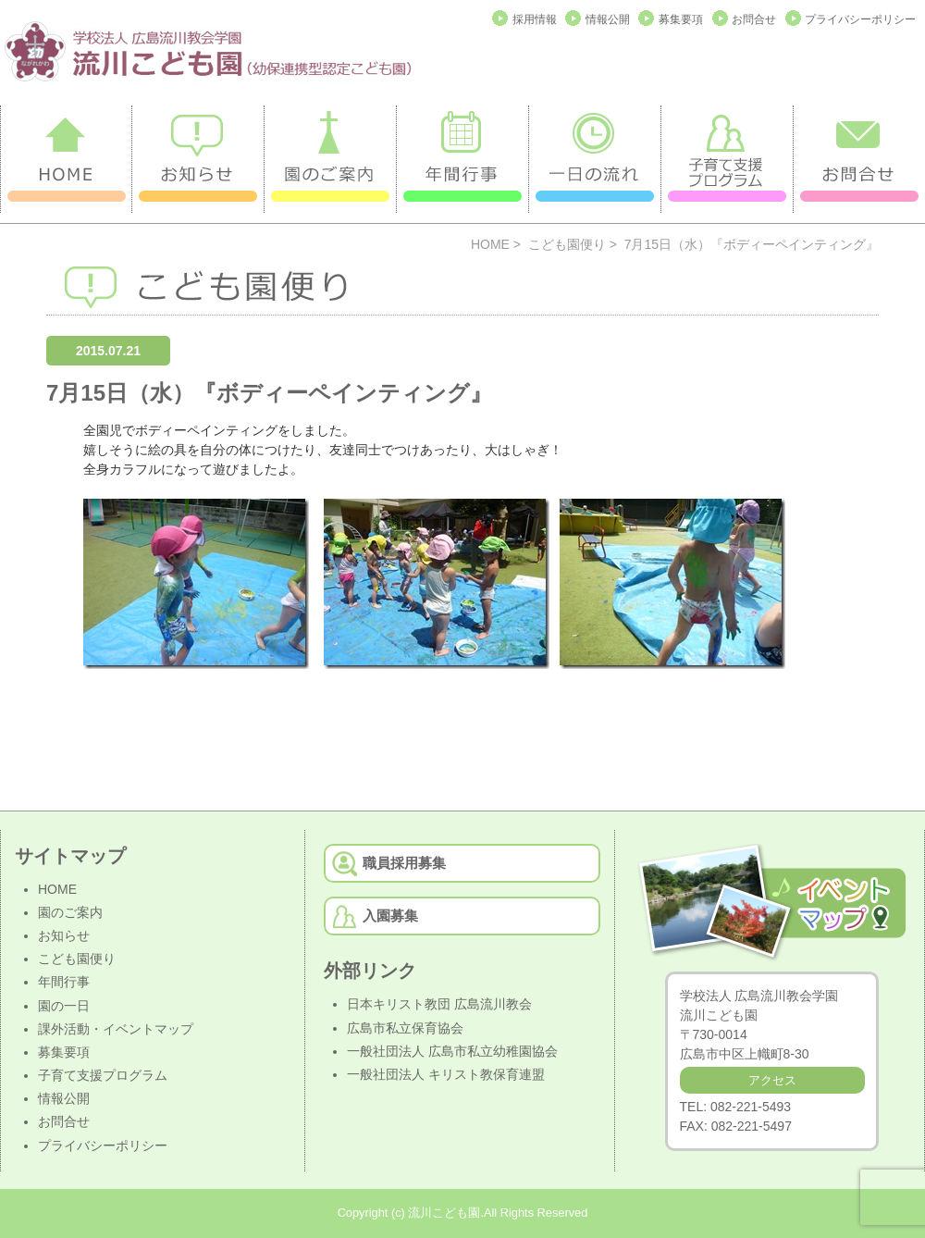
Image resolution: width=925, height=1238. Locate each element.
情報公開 (608, 19)
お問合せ (754, 19)
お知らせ (64, 935)
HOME (490, 244)
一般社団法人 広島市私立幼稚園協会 (452, 1051)
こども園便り (567, 244)
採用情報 (534, 19)
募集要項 (681, 19)
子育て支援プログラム (102, 1075)
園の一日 (64, 1005)
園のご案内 (70, 912)
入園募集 (390, 915)
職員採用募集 (404, 863)
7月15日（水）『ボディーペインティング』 (269, 392)
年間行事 (64, 981)
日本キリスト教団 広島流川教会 (439, 1004)
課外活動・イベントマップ (115, 1028)
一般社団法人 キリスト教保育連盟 (446, 1074)
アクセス (772, 1080)
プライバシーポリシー (860, 19)
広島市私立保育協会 (405, 1028)
